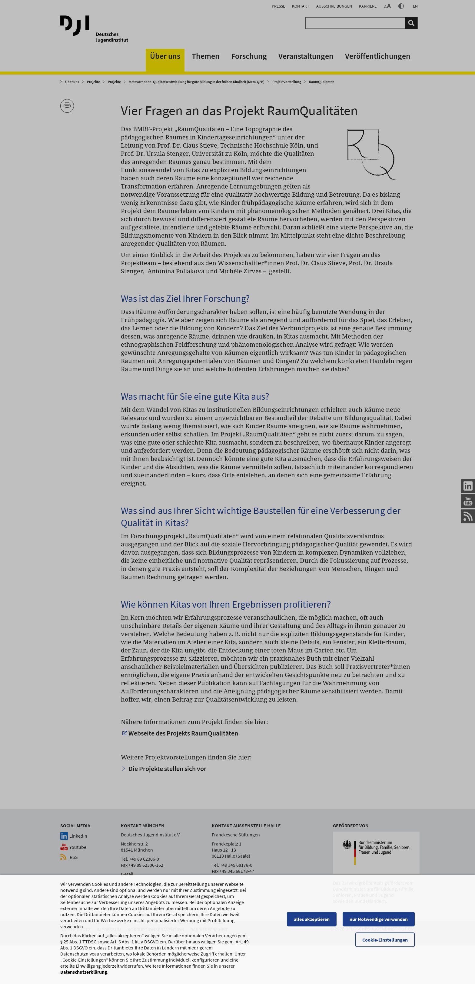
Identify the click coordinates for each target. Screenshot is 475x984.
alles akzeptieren (312, 919)
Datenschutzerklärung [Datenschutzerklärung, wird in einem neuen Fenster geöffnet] (83, 972)
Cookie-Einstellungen (385, 940)
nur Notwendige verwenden (379, 919)
